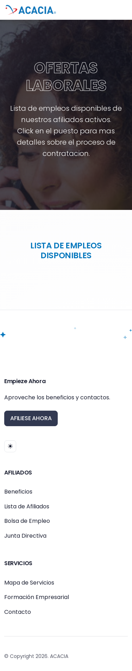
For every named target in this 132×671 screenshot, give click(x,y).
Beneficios (18, 492)
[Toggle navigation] (121, 10)
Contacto (17, 612)
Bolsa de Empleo (27, 521)
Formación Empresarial (36, 597)
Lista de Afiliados (26, 506)
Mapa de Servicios (29, 583)
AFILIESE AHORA (31, 418)
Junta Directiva (25, 536)
